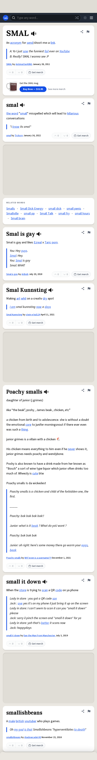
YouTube (64, 51)
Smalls (10, 208)
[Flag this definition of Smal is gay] (89, 232)
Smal (13, 256)
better (45, 623)
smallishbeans (13, 737)
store (22, 590)
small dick (54, 208)
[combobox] (45, 17)
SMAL (9, 64)
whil (23, 298)
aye (20, 603)
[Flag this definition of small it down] (89, 580)
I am (12, 307)
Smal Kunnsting (14, 314)
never (71, 449)
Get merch (35, 72)
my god (19, 729)
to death (79, 729)
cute (35, 473)
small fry (64, 213)
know (15, 127)
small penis (74, 208)
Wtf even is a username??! (37, 558)
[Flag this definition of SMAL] (88, 31)
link (53, 43)
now (39, 307)
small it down (13, 635)
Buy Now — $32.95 (33, 89)
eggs (84, 545)
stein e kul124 (33, 314)
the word (12, 113)
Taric (48, 242)
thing (24, 429)
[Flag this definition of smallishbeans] (89, 711)
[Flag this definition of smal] (89, 103)
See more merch (56, 89)
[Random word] (77, 18)
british (20, 721)
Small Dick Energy (31, 208)
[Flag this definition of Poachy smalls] (89, 390)
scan (45, 590)
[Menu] (91, 18)
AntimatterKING (24, 64)
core (28, 425)
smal (8, 135)
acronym (15, 43)
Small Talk (46, 213)
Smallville (12, 213)
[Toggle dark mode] (85, 18)
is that (28, 729)
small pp (29, 213)
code (58, 590)
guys (24, 251)
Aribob (24, 274)
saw (25, 51)
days (48, 307)
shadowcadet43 (32, 737)
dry (45, 298)
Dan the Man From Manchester (40, 635)
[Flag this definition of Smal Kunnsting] (89, 288)
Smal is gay (12, 274)
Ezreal (38, 242)
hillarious (73, 113)
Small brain (18, 218)
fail (47, 51)
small (23, 113)
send (30, 43)
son (54, 598)
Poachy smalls (13, 558)
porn (55, 242)
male (12, 721)
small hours (82, 213)
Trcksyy (19, 135)
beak (34, 526)
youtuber (30, 721)
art (18, 298)
